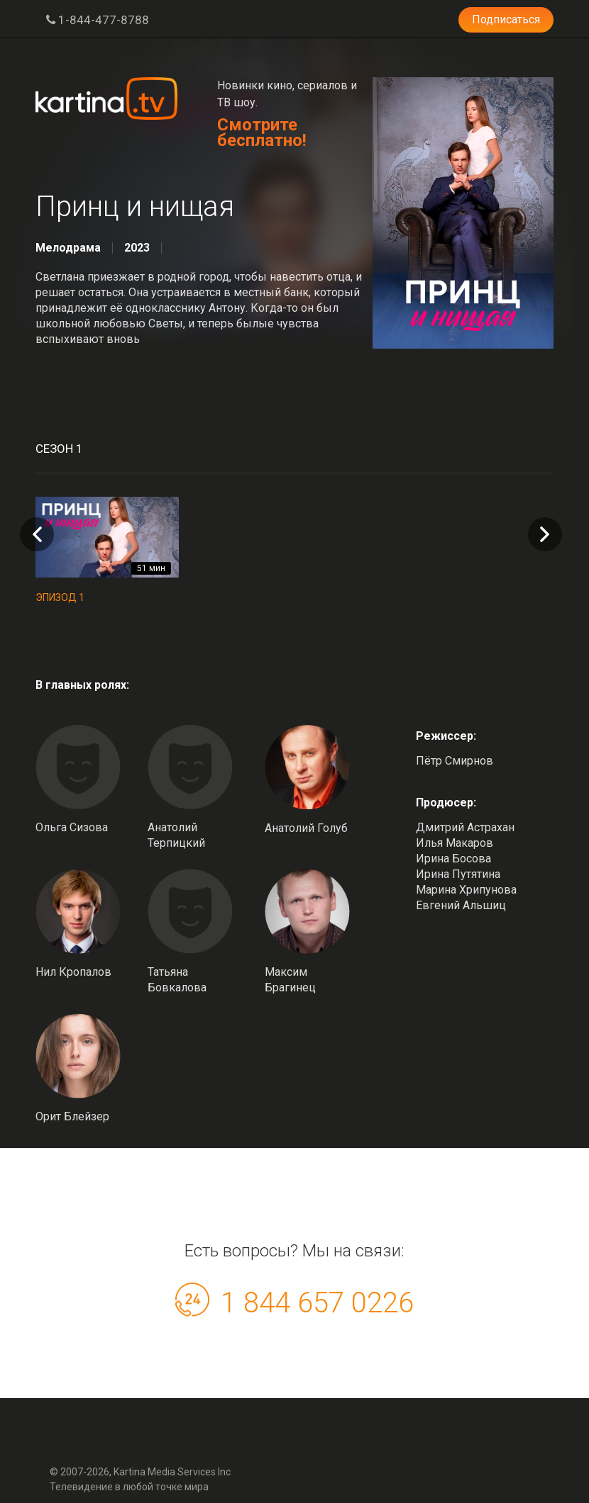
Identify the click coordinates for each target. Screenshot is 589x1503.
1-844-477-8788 (97, 20)
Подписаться (506, 19)
